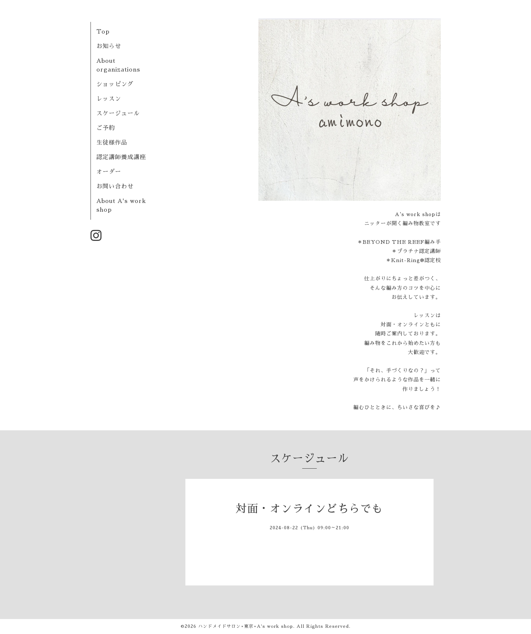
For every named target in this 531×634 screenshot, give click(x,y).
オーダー (108, 172)
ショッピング (115, 84)
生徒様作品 (111, 143)
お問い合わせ (115, 186)
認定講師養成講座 (121, 157)
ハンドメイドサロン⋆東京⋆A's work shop (245, 626)
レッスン (108, 99)
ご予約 (105, 128)
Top (102, 32)
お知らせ (108, 46)
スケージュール (118, 113)
